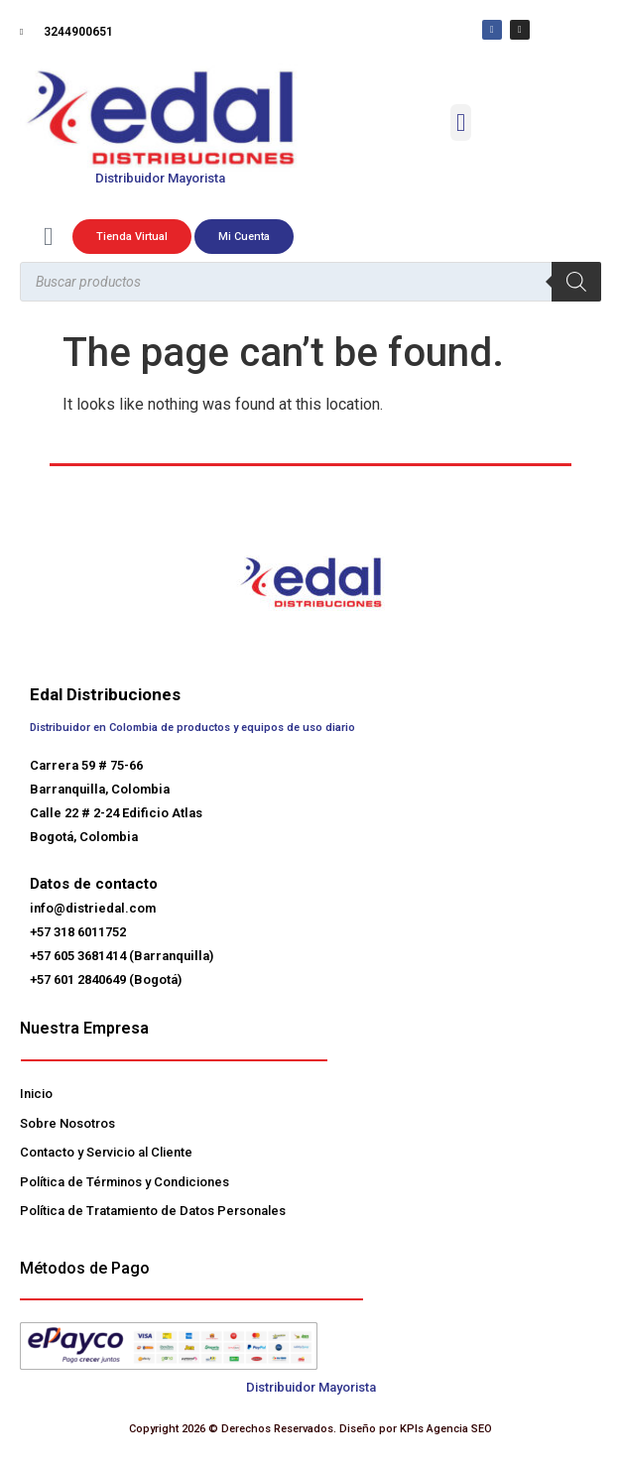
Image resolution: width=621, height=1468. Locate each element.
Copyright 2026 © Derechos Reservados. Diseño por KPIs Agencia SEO (310, 1428)
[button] (461, 123)
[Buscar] (576, 282)
